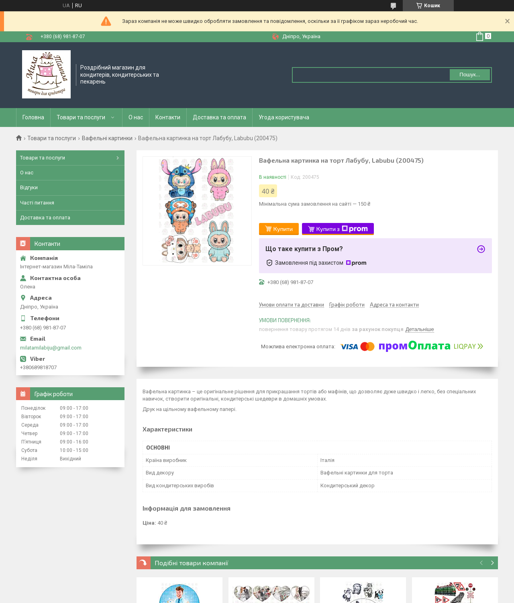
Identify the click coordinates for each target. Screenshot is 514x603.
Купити (283, 228)
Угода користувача (284, 117)
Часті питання (37, 203)
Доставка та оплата (219, 117)
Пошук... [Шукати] (469, 75)
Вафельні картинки (107, 138)
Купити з (342, 229)
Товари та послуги (81, 117)
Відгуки (29, 187)
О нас (135, 117)
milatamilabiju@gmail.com (51, 348)
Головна (33, 117)
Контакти (167, 117)
